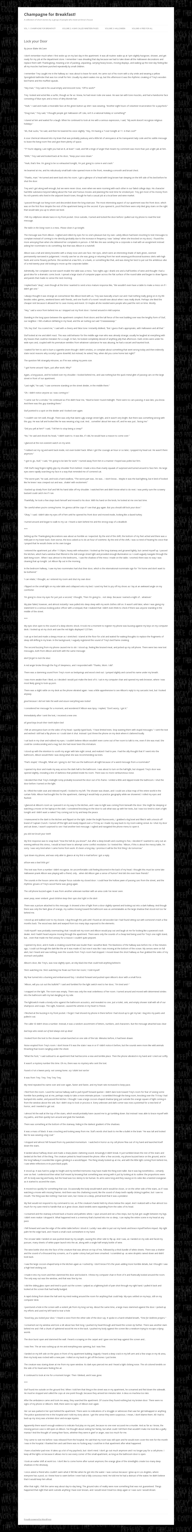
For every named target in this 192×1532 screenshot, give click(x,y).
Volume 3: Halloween (115, 28)
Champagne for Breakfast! (50, 14)
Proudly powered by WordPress (37, 1519)
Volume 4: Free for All (142, 28)
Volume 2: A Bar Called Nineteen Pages (80, 28)
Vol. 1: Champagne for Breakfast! (40, 28)
